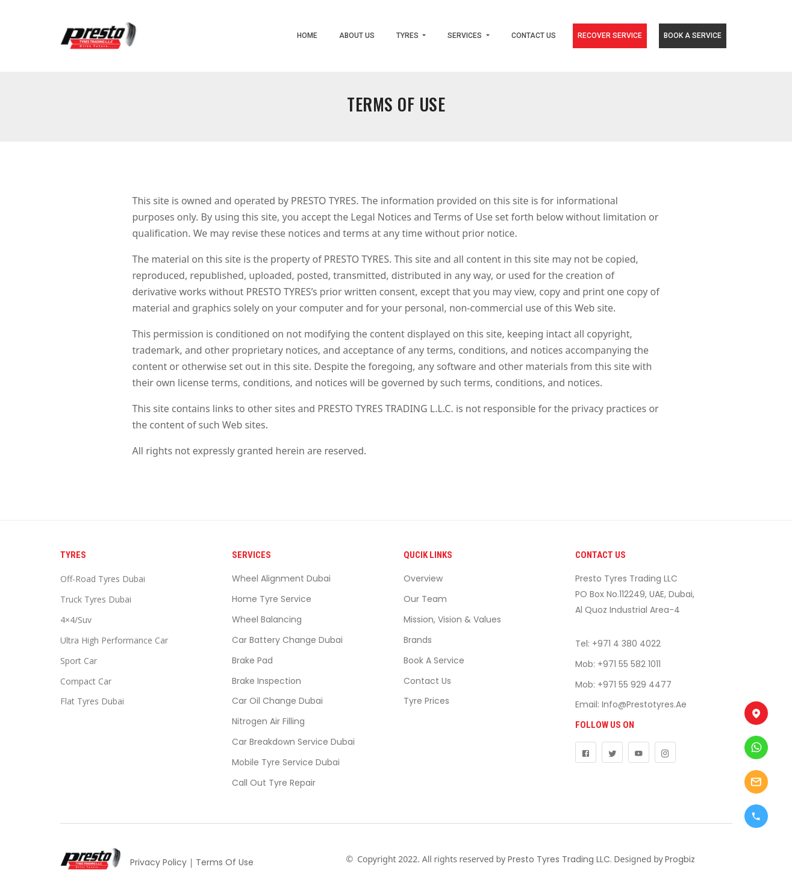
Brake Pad (252, 660)
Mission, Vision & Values (452, 619)
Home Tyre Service (271, 599)
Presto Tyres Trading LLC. (560, 859)
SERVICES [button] (465, 35)
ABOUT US (357, 35)
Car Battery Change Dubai (287, 640)
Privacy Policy (158, 862)
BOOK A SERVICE (693, 35)
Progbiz (680, 859)
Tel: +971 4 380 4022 (618, 644)
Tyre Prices (426, 701)
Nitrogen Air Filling (268, 721)
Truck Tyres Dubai (95, 599)
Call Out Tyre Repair (274, 783)
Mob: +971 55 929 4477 (623, 684)
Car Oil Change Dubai (277, 701)
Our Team (425, 599)
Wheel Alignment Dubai (281, 578)
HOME (307, 35)
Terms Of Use (225, 862)
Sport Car (78, 660)
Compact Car (85, 681)
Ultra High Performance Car (114, 640)
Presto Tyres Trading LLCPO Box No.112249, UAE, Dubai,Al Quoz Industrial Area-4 (634, 594)
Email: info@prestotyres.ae (631, 704)
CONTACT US (533, 35)
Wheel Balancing (267, 619)
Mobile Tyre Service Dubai (286, 762)
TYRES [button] (408, 35)
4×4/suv (76, 619)
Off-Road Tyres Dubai (102, 578)
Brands (418, 640)
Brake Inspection (266, 681)
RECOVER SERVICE (610, 35)
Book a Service (434, 660)
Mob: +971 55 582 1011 (618, 664)
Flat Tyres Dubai (92, 701)
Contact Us (427, 681)
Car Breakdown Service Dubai (293, 742)
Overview (423, 578)
